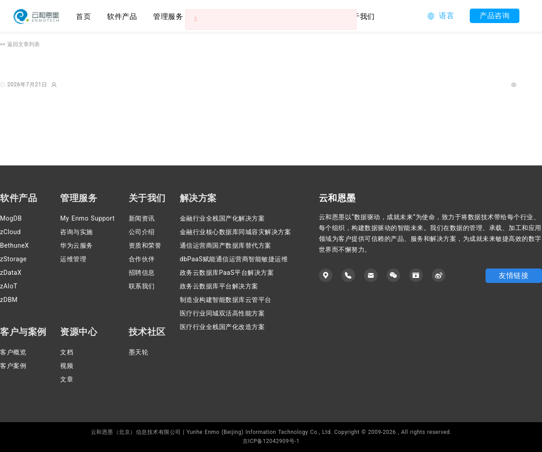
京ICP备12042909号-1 (271, 441)
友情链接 (513, 275)
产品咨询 (494, 15)
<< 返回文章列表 (20, 44)
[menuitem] (122, 16)
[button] (440, 16)
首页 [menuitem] (83, 16)
